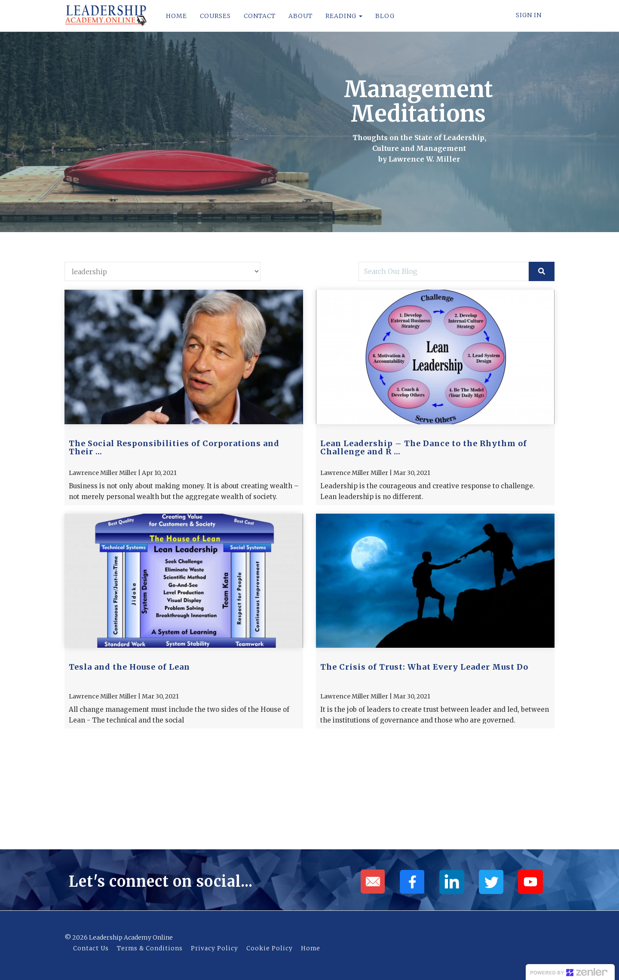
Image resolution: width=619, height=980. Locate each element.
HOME (175, 16)
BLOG (384, 16)
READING (343, 16)
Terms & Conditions (150, 948)
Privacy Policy (214, 948)
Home (310, 948)
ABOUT (300, 16)
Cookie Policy (269, 948)
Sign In (529, 15)
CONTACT (259, 16)
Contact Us (91, 948)
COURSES (214, 16)
